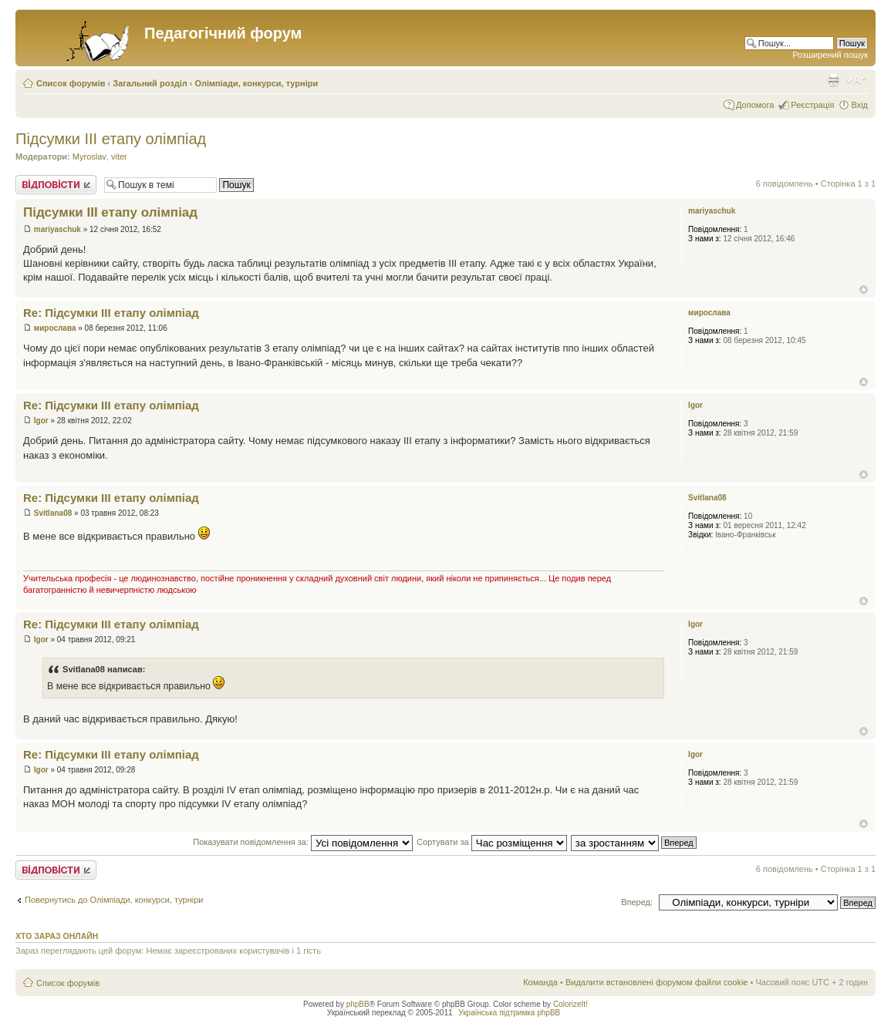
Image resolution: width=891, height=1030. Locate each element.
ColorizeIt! (570, 1004)
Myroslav (89, 156)
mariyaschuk (57, 229)
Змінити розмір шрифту (856, 80)
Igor (41, 420)
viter (119, 156)
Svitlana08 (53, 513)
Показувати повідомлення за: (303, 842)
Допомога (755, 104)
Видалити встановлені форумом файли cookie (656, 982)
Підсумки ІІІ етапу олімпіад (110, 138)
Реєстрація (812, 104)
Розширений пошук (830, 54)
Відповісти (55, 184)
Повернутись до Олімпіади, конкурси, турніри (114, 899)
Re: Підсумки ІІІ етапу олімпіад (111, 312)
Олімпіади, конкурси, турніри (257, 83)
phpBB (358, 1004)
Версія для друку (833, 80)
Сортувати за (492, 842)
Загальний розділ (150, 83)
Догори (863, 289)
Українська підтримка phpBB (509, 1012)
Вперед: (637, 902)
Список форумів (70, 83)
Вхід (859, 104)
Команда (540, 982)
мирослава (55, 328)
